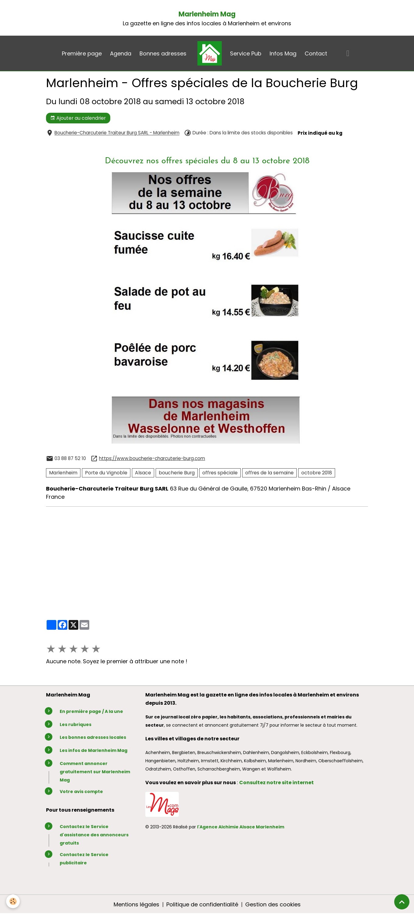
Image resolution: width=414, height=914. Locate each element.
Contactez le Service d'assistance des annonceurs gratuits (94, 835)
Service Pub (245, 53)
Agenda (120, 53)
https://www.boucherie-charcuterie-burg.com (152, 458)
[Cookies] (13, 901)
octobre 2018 (316, 472)
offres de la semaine (269, 472)
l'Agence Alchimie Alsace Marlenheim (240, 827)
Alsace (143, 472)
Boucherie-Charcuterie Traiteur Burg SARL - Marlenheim (117, 133)
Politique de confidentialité (202, 904)
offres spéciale (220, 472)
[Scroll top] (401, 901)
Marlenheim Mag (207, 14)
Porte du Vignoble (106, 472)
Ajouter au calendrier (78, 118)
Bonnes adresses (163, 53)
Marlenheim (63, 472)
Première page (82, 53)
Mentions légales (136, 904)
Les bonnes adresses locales (93, 737)
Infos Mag (283, 53)
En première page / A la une (91, 711)
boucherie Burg (177, 472)
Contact (316, 53)
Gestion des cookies (273, 904)
